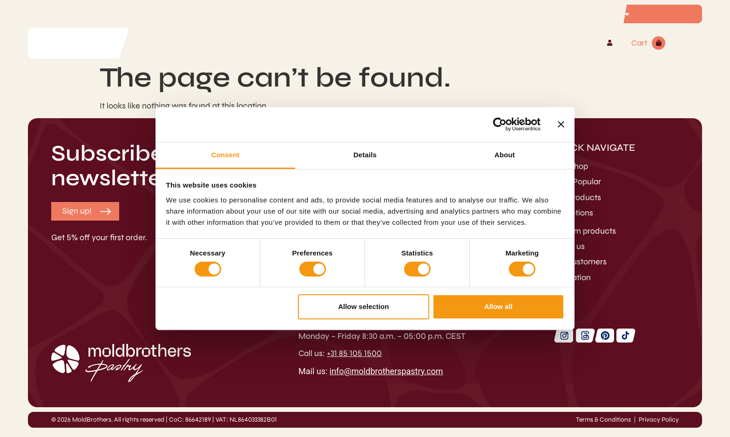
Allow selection (363, 306)
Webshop (254, 43)
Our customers (579, 261)
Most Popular (576, 181)
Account (582, 43)
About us (568, 246)
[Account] (609, 43)
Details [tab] (365, 155)
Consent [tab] (225, 155)
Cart (639, 43)
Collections (572, 213)
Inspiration (571, 277)
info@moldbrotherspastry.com (386, 371)
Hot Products (576, 197)
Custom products (327, 43)
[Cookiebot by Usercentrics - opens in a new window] (500, 124)
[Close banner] (561, 124)
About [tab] (504, 155)
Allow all (498, 306)
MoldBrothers (412, 43)
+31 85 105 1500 (354, 353)
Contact (477, 43)
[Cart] (658, 43)
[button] (77, 211)
